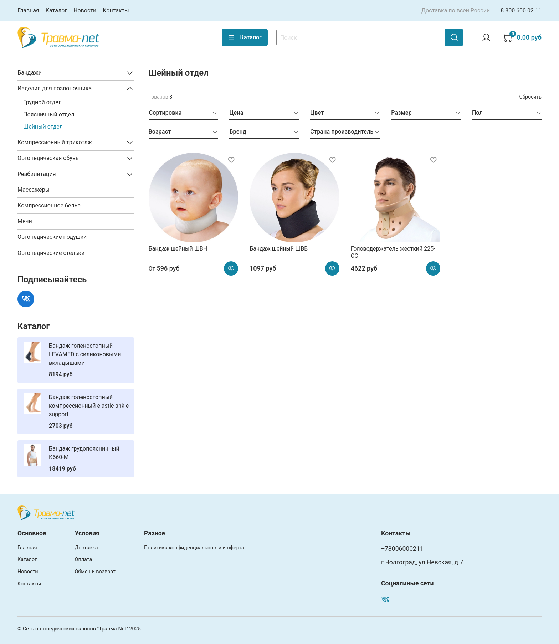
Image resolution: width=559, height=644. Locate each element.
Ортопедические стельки (50, 253)
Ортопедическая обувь (48, 158)
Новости (84, 10)
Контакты (116, 10)
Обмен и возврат (95, 572)
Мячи (24, 221)
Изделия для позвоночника (54, 88)
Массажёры (33, 189)
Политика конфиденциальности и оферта (194, 548)
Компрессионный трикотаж (54, 142)
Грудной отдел (42, 102)
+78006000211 (402, 548)
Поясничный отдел (48, 114)
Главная (28, 10)
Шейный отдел (43, 126)
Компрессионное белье (49, 205)
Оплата (83, 560)
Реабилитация (36, 174)
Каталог (56, 10)
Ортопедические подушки (52, 236)
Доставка (86, 548)
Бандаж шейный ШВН (178, 248)
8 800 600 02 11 (521, 10)
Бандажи (29, 72)
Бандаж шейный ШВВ (279, 248)
